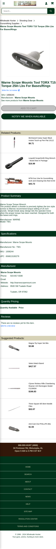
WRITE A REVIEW (8, 326)
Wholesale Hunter (8, 21)
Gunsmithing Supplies (9, 23)
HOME (28, 467)
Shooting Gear (25, 21)
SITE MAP (28, 511)
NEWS (28, 497)
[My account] (46, 3)
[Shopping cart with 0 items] (52, 3)
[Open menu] (3, 3)
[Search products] (24, 11)
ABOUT (28, 482)
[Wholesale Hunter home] (25, 3)
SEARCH (28, 474)
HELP (28, 504)
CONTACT (28, 489)
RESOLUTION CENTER (28, 519)
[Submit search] (50, 11)
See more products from (22, 100)
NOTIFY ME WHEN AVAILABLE (28, 116)
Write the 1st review (11, 90)
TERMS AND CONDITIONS (28, 526)
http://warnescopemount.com (23, 283)
